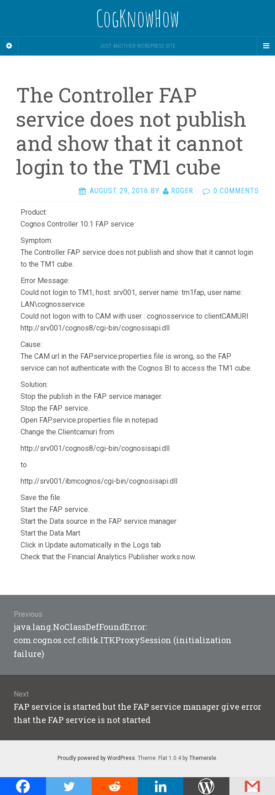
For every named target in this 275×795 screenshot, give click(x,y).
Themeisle (202, 758)
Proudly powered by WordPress (96, 758)
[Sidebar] (9, 46)
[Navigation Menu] (266, 46)
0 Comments (236, 190)
